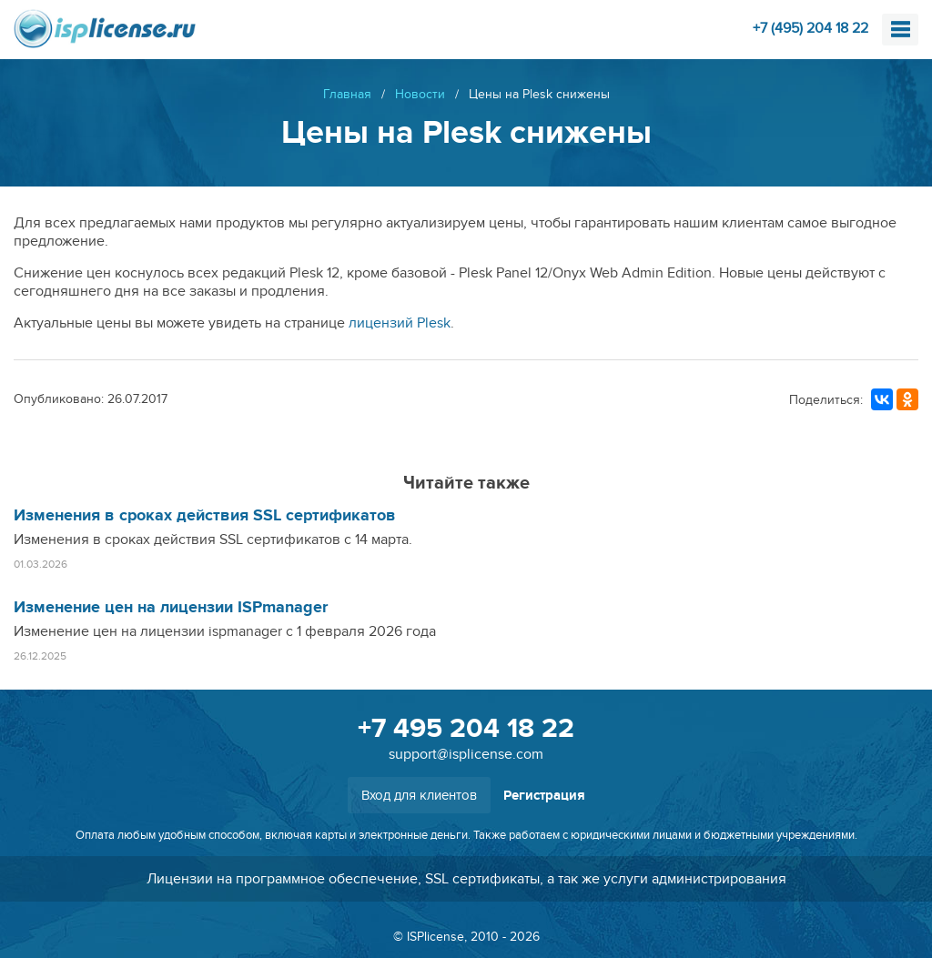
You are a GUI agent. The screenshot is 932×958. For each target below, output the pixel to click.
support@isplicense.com (466, 754)
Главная (347, 94)
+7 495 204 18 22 (466, 728)
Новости (420, 94)
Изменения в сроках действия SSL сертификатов (205, 516)
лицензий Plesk (400, 323)
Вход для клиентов (419, 795)
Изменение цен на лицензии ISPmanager (171, 608)
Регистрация (544, 795)
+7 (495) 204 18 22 (810, 28)
